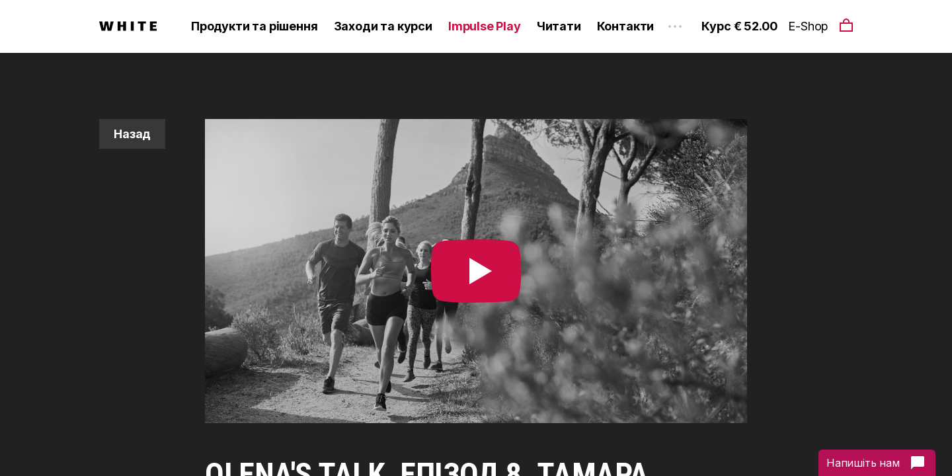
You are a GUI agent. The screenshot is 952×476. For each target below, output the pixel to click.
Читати (559, 26)
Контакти (625, 26)
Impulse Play (484, 26)
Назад (132, 134)
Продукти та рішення (254, 26)
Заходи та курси (383, 26)
